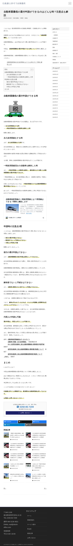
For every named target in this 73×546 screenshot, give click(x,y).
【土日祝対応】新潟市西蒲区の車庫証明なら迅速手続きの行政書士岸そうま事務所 (17, 455)
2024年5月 (55, 114)
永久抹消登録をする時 (14, 74)
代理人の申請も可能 (13, 87)
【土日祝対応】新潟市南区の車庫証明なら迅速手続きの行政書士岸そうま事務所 (17, 445)
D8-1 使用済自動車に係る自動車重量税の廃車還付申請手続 (26, 344)
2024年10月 (55, 99)
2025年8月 (55, 80)
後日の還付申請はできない (15, 82)
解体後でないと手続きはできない (18, 84)
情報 (54, 47)
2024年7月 (55, 108)
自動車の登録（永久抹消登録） (17, 342)
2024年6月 (55, 111)
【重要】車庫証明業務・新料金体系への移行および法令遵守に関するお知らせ (17, 435)
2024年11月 (55, 95)
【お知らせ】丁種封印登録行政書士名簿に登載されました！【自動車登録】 (39, 465)
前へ (5, 488)
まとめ (7, 89)
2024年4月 (55, 117)
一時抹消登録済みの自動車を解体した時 (20, 77)
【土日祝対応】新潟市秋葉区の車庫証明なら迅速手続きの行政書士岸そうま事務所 (39, 435)
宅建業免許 (55, 41)
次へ (45, 488)
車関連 (26, 18)
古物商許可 (55, 38)
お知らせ (55, 32)
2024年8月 (55, 105)
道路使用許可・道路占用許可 (59, 62)
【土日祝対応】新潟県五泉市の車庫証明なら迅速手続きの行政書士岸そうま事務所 (39, 445)
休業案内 (56, 35)
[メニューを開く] (70, 3)
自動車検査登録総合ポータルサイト (19, 339)
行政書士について (57, 56)
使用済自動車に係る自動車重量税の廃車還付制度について (26, 349)
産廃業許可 (55, 50)
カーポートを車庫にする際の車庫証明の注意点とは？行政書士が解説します (39, 476)
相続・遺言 (55, 53)
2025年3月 (55, 83)
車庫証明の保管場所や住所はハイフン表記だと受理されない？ (17, 476)
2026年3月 (55, 71)
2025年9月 (55, 77)
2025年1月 (55, 89)
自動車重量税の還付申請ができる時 (16, 72)
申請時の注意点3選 (11, 79)
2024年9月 (55, 102)
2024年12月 (55, 92)
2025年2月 (55, 86)
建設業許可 (55, 44)
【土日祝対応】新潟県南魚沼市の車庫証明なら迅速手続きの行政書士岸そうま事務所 (39, 455)
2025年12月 (55, 74)
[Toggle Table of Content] (31, 69)
